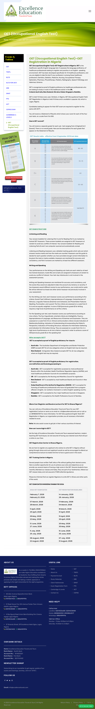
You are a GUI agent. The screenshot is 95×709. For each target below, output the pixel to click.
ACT (7, 104)
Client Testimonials (57, 583)
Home (53, 569)
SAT (75, 569)
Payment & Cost (56, 576)
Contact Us (54, 593)
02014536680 (10, 619)
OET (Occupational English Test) (13, 125)
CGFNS (76, 593)
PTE (75, 586)
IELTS (8, 77)
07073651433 (10, 599)
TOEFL (8, 72)
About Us (54, 572)
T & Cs (89, 702)
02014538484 (10, 609)
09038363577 (69, 613)
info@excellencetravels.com (70, 411)
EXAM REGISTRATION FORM (14, 179)
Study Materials (56, 579)
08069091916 (22, 599)
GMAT (76, 583)
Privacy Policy (78, 702)
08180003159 (59, 613)
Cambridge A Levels (58, 589)
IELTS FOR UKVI (11, 83)
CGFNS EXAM (10, 109)
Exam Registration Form (59, 586)
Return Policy (65, 702)
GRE (7, 88)
